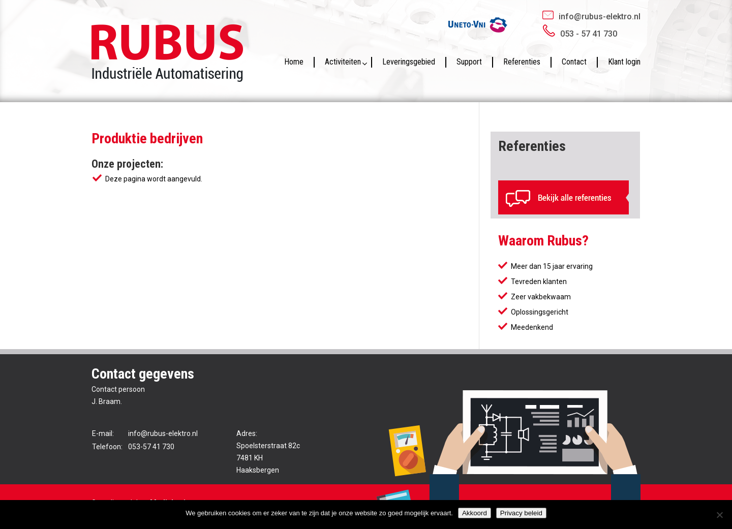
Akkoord (474, 513)
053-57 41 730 (151, 447)
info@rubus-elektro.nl (599, 16)
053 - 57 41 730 (588, 34)
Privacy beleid (521, 513)
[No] (719, 515)
